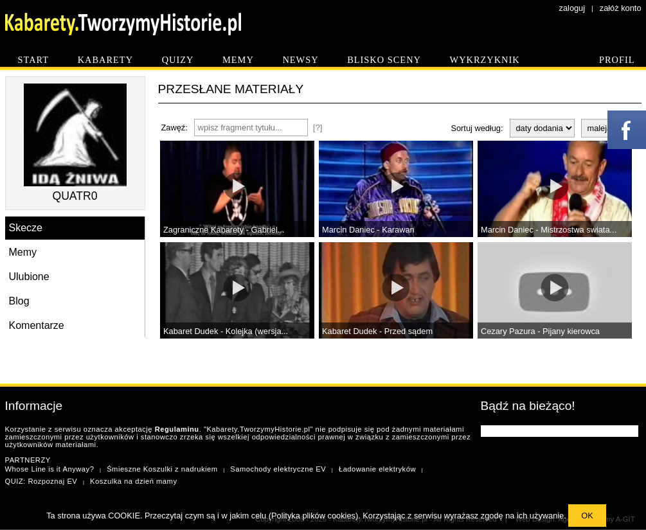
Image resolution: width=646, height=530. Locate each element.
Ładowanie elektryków (377, 469)
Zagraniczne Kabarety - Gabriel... (224, 229)
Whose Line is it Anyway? (49, 469)
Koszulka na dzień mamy (133, 481)
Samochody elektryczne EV (278, 469)
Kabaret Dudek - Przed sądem (377, 331)
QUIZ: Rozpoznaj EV (41, 481)
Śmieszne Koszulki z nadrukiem (162, 469)
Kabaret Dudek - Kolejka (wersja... (225, 331)
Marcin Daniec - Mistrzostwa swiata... (548, 229)
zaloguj (572, 8)
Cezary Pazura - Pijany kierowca (540, 331)
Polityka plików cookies (313, 515)
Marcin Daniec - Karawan (368, 229)
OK (587, 515)
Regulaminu (177, 429)
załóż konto (621, 8)
